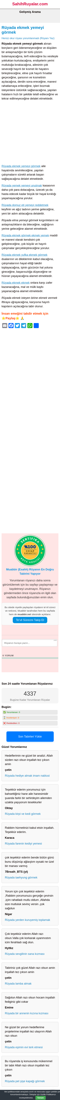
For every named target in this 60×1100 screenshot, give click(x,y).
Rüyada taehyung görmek (21, 877)
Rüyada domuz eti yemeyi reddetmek (25, 205)
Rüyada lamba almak (18, 983)
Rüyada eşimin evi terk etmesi (24, 1047)
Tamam (40, 1098)
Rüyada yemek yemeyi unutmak (22, 185)
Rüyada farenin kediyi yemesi (23, 843)
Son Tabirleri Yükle (30, 736)
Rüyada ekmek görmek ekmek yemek (25, 235)
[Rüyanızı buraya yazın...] (29, 643)
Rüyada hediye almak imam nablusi (27, 775)
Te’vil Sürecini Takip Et (30, 620)
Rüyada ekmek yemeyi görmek (21, 166)
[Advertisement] (30, 133)
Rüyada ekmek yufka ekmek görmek (24, 254)
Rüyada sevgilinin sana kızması (25, 953)
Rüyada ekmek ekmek (16, 282)
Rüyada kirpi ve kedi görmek (23, 813)
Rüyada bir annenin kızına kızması (26, 1013)
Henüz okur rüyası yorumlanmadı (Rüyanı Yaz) (28, 38)
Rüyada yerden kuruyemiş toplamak (27, 919)
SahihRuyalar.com (30, 4)
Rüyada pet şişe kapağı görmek (25, 1081)
